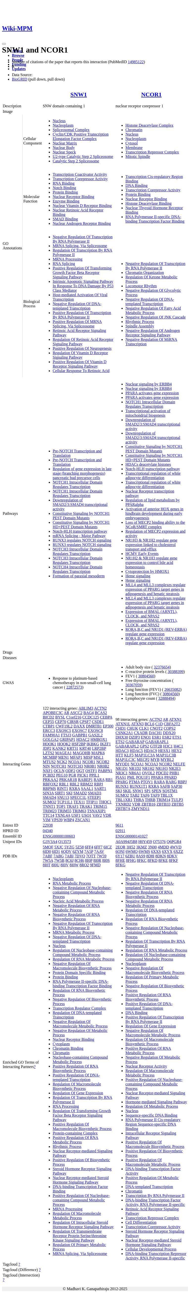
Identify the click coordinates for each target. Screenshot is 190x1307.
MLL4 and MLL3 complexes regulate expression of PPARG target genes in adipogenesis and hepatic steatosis (155, 589)
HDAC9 (150, 751)
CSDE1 (98, 722)
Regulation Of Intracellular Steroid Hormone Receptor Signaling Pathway (83, 1224)
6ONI (120, 851)
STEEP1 (94, 797)
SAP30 (176, 786)
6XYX (167, 851)
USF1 (75, 815)
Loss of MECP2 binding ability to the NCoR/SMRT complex (155, 524)
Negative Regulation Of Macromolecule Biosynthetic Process (82, 965)
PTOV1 (147, 782)
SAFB (165, 786)
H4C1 (178, 746)
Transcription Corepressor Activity (80, 179)
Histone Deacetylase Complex (149, 125)
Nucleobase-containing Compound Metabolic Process (80, 1059)
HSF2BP (78, 744)
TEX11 (79, 802)
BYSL (60, 717)
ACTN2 (100, 708)
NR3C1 (122, 773)
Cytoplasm (61, 1044)
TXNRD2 (123, 804)
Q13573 (64, 842)
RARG (171, 782)
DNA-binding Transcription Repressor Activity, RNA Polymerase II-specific (155, 1255)
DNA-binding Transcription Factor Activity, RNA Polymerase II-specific (155, 1202)
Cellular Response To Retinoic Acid (81, 371)
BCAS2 (101, 713)
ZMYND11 (140, 809)
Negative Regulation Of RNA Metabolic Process (76, 907)
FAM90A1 (51, 735)
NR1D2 (135, 768)
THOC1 (105, 802)
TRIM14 (163, 800)
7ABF (47, 856)
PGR (72, 775)
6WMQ (131, 851)
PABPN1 (105, 771)
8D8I (150, 856)
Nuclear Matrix (65, 143)
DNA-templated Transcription (149, 1187)
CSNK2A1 (124, 733)
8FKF (173, 860)
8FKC (141, 860)
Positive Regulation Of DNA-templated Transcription (76, 1077)
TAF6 (144, 795)
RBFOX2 (50, 784)
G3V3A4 (50, 842)
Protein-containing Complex (75, 1133)
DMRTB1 (94, 726)
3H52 (130, 847)
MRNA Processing (67, 259)
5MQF (48, 847)
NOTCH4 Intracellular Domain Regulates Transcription (77, 569)
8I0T (46, 865)
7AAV (99, 851)
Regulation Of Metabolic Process (151, 1106)
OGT (80, 771)
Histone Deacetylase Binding (148, 203)
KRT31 (72, 748)
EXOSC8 (95, 730)
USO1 (87, 815)
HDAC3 (122, 751)
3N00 (152, 847)
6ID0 (47, 851)
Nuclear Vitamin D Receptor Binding (82, 205)
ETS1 (176, 737)
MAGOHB (81, 753)
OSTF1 (91, 771)
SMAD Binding (65, 219)
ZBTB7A (123, 809)
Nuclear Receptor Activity (146, 1066)
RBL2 (74, 784)
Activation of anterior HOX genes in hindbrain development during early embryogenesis (154, 513)
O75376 (159, 842)
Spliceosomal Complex (71, 130)
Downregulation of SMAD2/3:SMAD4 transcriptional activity (80, 504)
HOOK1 (49, 744)
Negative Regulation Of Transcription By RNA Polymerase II (83, 239)
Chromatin (133, 130)
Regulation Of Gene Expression (78, 1093)
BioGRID (19, 79)
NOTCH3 (75, 766)
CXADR (141, 733)
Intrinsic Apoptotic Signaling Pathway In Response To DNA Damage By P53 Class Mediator (83, 285)
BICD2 (48, 717)
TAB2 (135, 795)
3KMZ (141, 847)
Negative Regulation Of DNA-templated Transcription (77, 306)
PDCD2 (162, 773)
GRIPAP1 (67, 739)
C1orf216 (73, 717)
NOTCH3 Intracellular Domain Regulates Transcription (77, 551)
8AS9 (140, 856)
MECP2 (143, 759)
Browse (18, 55)
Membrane (133, 147)
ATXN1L (123, 724)
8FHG (131, 860)
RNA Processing (66, 1106)
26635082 (172, 689)
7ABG (58, 856)
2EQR (120, 847)
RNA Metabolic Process (72, 883)
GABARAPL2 (127, 746)
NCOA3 (151, 764)
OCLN (59, 771)
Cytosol (131, 143)
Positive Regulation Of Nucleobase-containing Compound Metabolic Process (81, 1200)
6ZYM (77, 851)
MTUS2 (49, 762)
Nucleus (59, 121)
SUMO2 (49, 802)
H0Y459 (145, 842)
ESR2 (166, 737)
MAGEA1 (63, 753)
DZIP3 (134, 737)
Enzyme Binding (66, 201)
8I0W (74, 865)
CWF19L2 (64, 726)
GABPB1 (79, 735)
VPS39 (57, 820)
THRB (150, 800)
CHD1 (121, 728)
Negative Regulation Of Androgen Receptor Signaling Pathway (152, 332)
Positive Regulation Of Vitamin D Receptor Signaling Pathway (79, 364)
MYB (154, 759)
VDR (107, 815)
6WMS (144, 851)
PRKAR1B (68, 780)
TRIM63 (79, 811)
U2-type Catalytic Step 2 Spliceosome (83, 156)
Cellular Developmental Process (150, 1249)
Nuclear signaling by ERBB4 (148, 384)
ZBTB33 (163, 804)
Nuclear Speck (64, 152)
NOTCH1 (58, 766)
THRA (138, 800)
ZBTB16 (149, 804)
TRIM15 (100, 806)
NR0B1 (90, 766)
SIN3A (48, 793)
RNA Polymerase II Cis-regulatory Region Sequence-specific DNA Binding (153, 1124)
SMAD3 (94, 793)
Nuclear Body (64, 147)
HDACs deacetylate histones (148, 464)
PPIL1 (94, 775)
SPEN (156, 791)
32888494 (166, 698)
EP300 (108, 726)
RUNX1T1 (138, 786)
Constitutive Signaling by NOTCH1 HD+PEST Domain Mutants (81, 524)
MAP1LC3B (166, 755)
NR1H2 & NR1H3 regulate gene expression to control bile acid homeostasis (151, 562)
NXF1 (48, 771)
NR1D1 (122, 768)
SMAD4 (49, 797)
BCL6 (149, 724)
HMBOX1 (99, 739)
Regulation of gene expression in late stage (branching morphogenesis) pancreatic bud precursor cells (82, 473)
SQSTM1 (169, 791)
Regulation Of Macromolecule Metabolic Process (77, 1215)
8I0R (97, 860)
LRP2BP (99, 748)
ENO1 (146, 737)
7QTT (91, 856)
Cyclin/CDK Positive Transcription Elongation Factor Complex (81, 136)
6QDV (66, 851)
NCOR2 (102, 762)
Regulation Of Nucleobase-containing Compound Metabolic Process (83, 952)
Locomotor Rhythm (141, 286)
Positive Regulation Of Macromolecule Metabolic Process (152, 1162)
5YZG (69, 847)
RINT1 (62, 788)
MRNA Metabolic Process (74, 932)
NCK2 (62, 762)
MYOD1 (123, 764)
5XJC (58, 847)
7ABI (69, 856)
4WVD (175, 847)
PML (131, 777)
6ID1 (56, 851)
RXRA (74, 788)
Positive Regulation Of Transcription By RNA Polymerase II (82, 315)
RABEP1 (85, 780)
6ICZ (107, 847)
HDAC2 (82, 739)
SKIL (127, 791)
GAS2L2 (95, 735)
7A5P (88, 851)
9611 (119, 825)
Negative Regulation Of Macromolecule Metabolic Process (80, 1023)
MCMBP (50, 757)
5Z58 (79, 847)
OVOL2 (148, 773)
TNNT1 (49, 806)
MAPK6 (98, 753)
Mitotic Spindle (137, 156)
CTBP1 (49, 726)
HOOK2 (64, 744)
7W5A (48, 860)
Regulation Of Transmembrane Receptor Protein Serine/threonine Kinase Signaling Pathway (80, 1235)
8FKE (163, 860)
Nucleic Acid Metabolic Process (78, 901)
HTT (119, 755)
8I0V (65, 865)
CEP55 (48, 722)
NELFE (179, 764)
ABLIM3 (85, 708)
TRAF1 (73, 806)
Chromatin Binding (68, 1048)
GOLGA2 (51, 739)
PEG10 (62, 775)
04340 (48, 831)
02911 (120, 831)
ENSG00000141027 (132, 836)
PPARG (122, 782)
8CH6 (79, 860)
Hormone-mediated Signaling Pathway (156, 1102)
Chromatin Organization (144, 272)
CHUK (132, 728)
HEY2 (176, 751)
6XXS (156, 851)
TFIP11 (92, 802)
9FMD (95, 865)
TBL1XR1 (124, 800)
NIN (46, 766)
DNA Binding (136, 185)
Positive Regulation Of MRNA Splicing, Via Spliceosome (77, 323)
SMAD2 (80, 793)
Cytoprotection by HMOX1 (147, 571)
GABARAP (134, 742)
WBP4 (69, 820)
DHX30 (122, 737)
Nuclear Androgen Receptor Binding (82, 223)
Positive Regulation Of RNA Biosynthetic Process (75, 1068)
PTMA (134, 782)
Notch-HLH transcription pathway (80, 531)
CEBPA (106, 717)
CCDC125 (90, 717)
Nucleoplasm (63, 125)
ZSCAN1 (82, 820)
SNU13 (63, 797)
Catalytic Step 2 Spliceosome (76, 161)
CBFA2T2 (172, 724)
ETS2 (120, 742)
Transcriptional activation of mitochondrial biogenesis (147, 413)
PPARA (157, 777)
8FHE (120, 860)
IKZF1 (105, 744)
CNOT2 (156, 728)
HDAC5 (136, 751)
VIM (46, 820)
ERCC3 (49, 730)
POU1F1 (143, 777)
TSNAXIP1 (96, 811)
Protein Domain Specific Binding (79, 972)
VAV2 (97, 815)
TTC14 (48, 815)
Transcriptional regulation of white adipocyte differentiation (153, 475)
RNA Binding (63, 183)
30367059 (133, 685)
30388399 (176, 671)
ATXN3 (137, 724)
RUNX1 (122, 786)
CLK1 (144, 728)
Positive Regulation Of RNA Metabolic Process (75, 1139)
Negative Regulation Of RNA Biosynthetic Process (76, 916)
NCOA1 (74, 762)
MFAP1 (76, 757)
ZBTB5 (177, 804)
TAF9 (155, 795)
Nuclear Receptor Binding (73, 197)
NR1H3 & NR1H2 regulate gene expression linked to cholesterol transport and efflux (151, 544)
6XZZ (178, 851)
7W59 (101, 856)
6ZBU (130, 856)
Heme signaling (137, 576)
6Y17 (120, 856)
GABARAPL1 (156, 742)
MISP (88, 757)
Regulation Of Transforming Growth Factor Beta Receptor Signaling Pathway (82, 1115)
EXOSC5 (63, 730)
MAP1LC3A (145, 755)
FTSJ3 (66, 735)
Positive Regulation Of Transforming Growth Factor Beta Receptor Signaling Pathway (82, 272)
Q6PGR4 (174, 842)
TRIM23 (50, 811)
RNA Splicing (64, 263)
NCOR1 (151, 94)
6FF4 (89, 847)
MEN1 (63, 757)
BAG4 (88, 713)
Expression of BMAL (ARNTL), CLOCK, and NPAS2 (151, 614)
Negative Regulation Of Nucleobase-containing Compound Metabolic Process (82, 892)
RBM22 (86, 784)
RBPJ (98, 784)
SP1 (147, 791)
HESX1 (164, 751)
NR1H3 (161, 768)
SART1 (100, 788)
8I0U (55, 865)
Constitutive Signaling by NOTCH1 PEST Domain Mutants (81, 515)
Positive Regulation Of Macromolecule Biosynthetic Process (82, 1126)
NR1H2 (148, 768)
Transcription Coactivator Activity (80, 174)
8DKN (160, 856)
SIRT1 (60, 793)
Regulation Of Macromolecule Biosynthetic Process (77, 1086)
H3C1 (167, 746)
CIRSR (73, 722)
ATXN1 (175, 719)
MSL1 (99, 757)
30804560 (146, 676)
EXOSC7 (79, 730)
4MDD (163, 847)
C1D (159, 724)
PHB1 (174, 773)
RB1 (109, 780)
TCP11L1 (65, 802)
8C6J (69, 860)
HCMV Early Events (142, 554)
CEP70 (60, 722)
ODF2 (70, 771)
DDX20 (169, 733)
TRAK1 (86, 806)
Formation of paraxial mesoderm (79, 576)
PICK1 (82, 775)
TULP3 (177, 800)
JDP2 (47, 748)
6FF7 (98, 847)
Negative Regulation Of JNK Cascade (155, 317)
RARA (99, 780)
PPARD (170, 777)
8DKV (172, 856)
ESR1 (156, 737)
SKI (69, 793)
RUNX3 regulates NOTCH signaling (82, 540)
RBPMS (49, 788)
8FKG (120, 865)
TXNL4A (62, 815)
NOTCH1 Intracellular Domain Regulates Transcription (77, 484)
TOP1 (61, 806)
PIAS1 (121, 777)
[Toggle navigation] (4, 44)
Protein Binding (65, 192)
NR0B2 (103, 766)
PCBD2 (49, 775)
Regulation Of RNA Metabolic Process (84, 959)
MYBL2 (167, 759)
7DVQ (79, 856)
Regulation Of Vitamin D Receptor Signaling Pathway (80, 355)
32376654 (162, 667)
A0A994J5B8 (126, 842)
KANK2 (59, 748)
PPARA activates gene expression (152, 393)
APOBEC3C (53, 713)
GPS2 (144, 746)
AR (66, 713)
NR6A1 (135, 773)
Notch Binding (64, 188)
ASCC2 (76, 713)
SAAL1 (87, 788)
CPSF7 (85, 722)
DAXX (79, 726)
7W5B (59, 860)
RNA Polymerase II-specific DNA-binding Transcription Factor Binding (155, 219)
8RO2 (84, 865)
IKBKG (93, 744)
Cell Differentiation (140, 1222)
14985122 (136, 62)
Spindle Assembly (139, 326)
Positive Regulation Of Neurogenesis (82, 348)
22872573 (74, 687)
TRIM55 (64, 811)
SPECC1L (78, 797)
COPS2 (170, 728)
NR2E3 (175, 768)
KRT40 (85, 748)
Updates (19, 69)
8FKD (152, 860)
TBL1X (167, 795)
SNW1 (79, 94)
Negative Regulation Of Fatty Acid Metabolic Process (153, 310)
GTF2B (156, 746)
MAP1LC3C (126, 759)
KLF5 (129, 755)
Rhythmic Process (139, 321)
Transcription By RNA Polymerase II (155, 1195)
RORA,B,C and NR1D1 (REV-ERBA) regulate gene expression (156, 631)
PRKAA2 (50, 780)
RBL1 (64, 784)
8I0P (89, 860)
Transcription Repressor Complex (152, 152)
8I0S (106, 860)
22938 (48, 825)
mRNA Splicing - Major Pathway (79, 536)
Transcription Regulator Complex (79, 1008)
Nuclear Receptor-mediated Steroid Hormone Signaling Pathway (81, 1180)
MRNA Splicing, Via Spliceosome (80, 246)
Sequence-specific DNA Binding (151, 1115)
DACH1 (155, 733)
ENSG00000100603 (59, 836)
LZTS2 (48, 753)
